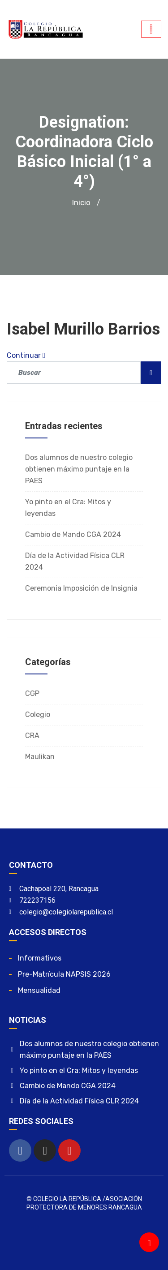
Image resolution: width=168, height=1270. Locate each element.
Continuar (26, 355)
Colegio (37, 714)
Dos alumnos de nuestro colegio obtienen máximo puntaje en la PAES (79, 469)
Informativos (39, 958)
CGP (32, 693)
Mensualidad (39, 990)
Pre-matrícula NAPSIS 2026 (64, 974)
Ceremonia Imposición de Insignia (81, 588)
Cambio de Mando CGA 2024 (73, 534)
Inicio (81, 202)
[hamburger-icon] (151, 29)
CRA (32, 735)
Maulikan (40, 756)
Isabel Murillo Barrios (83, 329)
